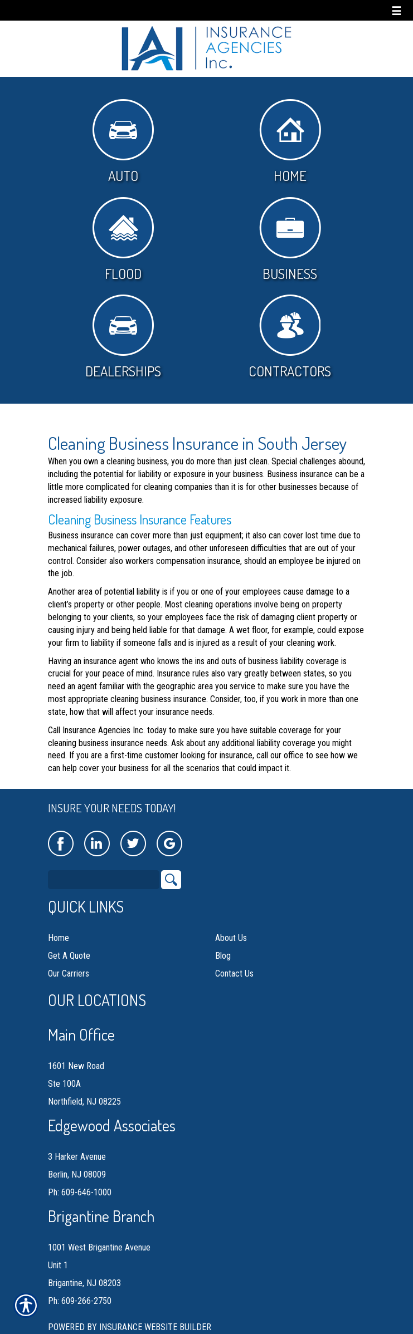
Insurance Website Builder (155, 1327)
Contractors (290, 337)
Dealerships (123, 337)
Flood (123, 239)
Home (290, 141)
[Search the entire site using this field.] (103, 879)
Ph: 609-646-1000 (79, 1192)
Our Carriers (68, 973)
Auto (123, 141)
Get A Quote (69, 955)
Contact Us (234, 973)
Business (290, 239)
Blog (223, 955)
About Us (231, 938)
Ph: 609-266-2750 (79, 1301)
